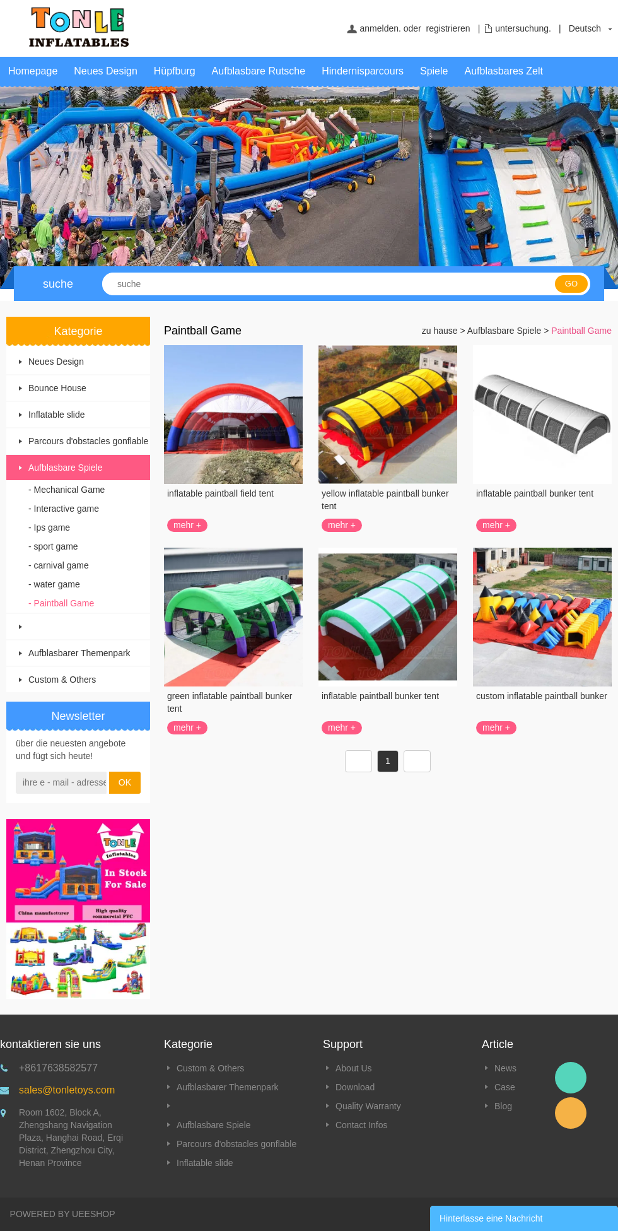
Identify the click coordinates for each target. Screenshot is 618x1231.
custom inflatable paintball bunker (541, 696)
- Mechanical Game (66, 490)
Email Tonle (570, 1113)
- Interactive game (63, 509)
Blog (503, 1106)
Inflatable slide (56, 414)
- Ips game (49, 527)
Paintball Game (581, 331)
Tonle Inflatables (570, 1077)
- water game (54, 584)
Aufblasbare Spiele (65, 467)
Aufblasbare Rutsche (259, 71)
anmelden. (380, 28)
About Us (353, 1068)
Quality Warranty (368, 1106)
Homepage (32, 71)
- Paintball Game (61, 603)
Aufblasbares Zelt (503, 71)
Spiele (434, 71)
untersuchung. (523, 28)
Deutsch (585, 28)
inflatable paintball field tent (220, 493)
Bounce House (57, 388)
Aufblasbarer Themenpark (79, 653)
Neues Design (105, 71)
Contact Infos (361, 1125)
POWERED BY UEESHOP (62, 1214)
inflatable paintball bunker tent (534, 493)
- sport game (53, 546)
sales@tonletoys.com (67, 1090)
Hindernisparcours (363, 71)
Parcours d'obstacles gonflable (88, 441)
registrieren (448, 28)
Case (504, 1087)
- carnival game (58, 565)
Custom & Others (62, 679)
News (505, 1068)
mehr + (187, 525)
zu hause (440, 331)
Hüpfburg (174, 71)
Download (355, 1087)
